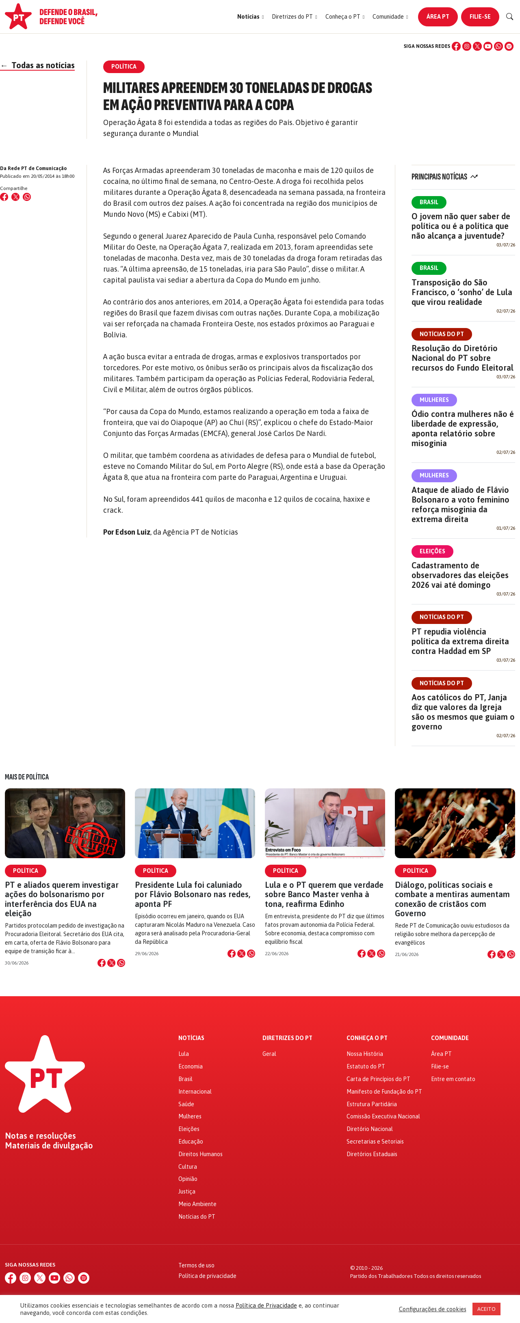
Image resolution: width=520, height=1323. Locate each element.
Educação (190, 1141)
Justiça (186, 1191)
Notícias (191, 1038)
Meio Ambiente (197, 1204)
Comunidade (450, 1038)
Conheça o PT (367, 1038)
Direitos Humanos (200, 1154)
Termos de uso (196, 1265)
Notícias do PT (442, 334)
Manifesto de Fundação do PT (384, 1091)
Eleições (432, 551)
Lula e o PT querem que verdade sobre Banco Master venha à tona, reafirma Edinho (324, 894)
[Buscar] (510, 17)
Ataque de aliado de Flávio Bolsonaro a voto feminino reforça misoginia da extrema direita (460, 504)
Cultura (187, 1166)
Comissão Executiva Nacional (383, 1116)
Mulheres (434, 400)
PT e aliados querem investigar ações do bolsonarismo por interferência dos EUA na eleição (62, 899)
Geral (269, 1054)
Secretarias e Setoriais (375, 1141)
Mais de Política (27, 777)
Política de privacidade (207, 1276)
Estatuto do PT (366, 1066)
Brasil (429, 202)
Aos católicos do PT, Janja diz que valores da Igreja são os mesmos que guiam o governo (463, 712)
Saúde (186, 1104)
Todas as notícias (37, 65)
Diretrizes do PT (287, 1038)
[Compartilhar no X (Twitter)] (15, 197)
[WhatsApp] (498, 46)
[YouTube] (487, 46)
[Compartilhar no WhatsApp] (27, 197)
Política (25, 871)
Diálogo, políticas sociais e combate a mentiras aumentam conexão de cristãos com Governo (452, 899)
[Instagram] (466, 46)
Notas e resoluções (40, 1135)
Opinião (187, 1179)
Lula (183, 1054)
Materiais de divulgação (49, 1145)
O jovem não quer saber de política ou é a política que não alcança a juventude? (461, 226)
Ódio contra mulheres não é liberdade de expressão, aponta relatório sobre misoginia (463, 428)
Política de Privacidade (266, 1305)
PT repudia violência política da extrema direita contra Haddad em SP (460, 641)
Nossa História (365, 1054)
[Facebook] (456, 46)
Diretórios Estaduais (372, 1154)
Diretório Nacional (370, 1129)
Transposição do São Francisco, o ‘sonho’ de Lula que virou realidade (462, 292)
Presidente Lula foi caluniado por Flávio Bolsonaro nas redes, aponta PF (192, 894)
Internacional (195, 1091)
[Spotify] (509, 46)
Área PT (438, 16)
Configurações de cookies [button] (432, 1309)
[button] (250, 16)
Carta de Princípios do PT (378, 1079)
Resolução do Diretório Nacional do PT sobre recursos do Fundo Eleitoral (463, 357)
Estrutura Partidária (372, 1104)
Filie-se (480, 16)
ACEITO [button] (486, 1309)
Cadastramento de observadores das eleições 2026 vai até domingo (460, 575)
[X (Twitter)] (477, 46)
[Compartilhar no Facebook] (4, 197)
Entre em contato (453, 1079)
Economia (190, 1066)
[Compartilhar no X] (111, 963)
